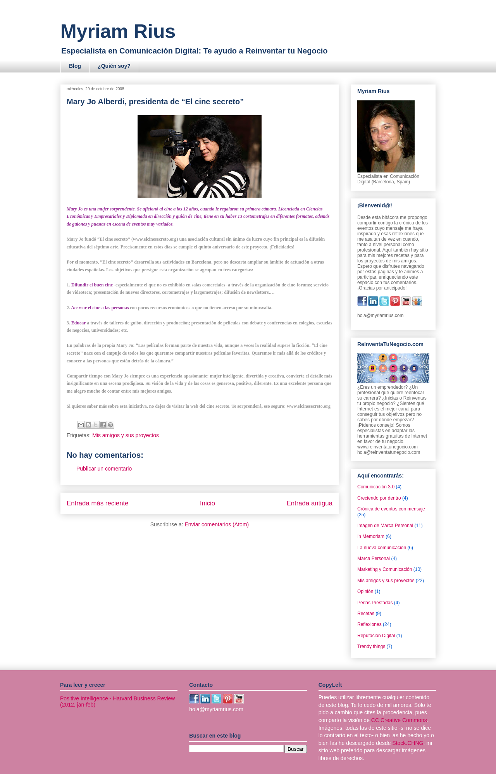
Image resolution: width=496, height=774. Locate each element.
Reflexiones (369, 624)
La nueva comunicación (381, 547)
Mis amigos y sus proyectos (125, 435)
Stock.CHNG (407, 743)
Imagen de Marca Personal (385, 525)
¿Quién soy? (114, 66)
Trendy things (371, 646)
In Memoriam (370, 536)
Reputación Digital (376, 635)
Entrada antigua (310, 503)
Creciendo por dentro (379, 498)
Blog (75, 66)
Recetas (365, 613)
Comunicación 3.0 (375, 487)
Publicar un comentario (104, 468)
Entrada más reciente (98, 503)
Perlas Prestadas (375, 602)
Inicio (207, 503)
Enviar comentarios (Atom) (216, 524)
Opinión (365, 591)
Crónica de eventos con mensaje (391, 509)
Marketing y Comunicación (384, 569)
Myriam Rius (118, 31)
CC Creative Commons (399, 720)
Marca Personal (373, 558)
